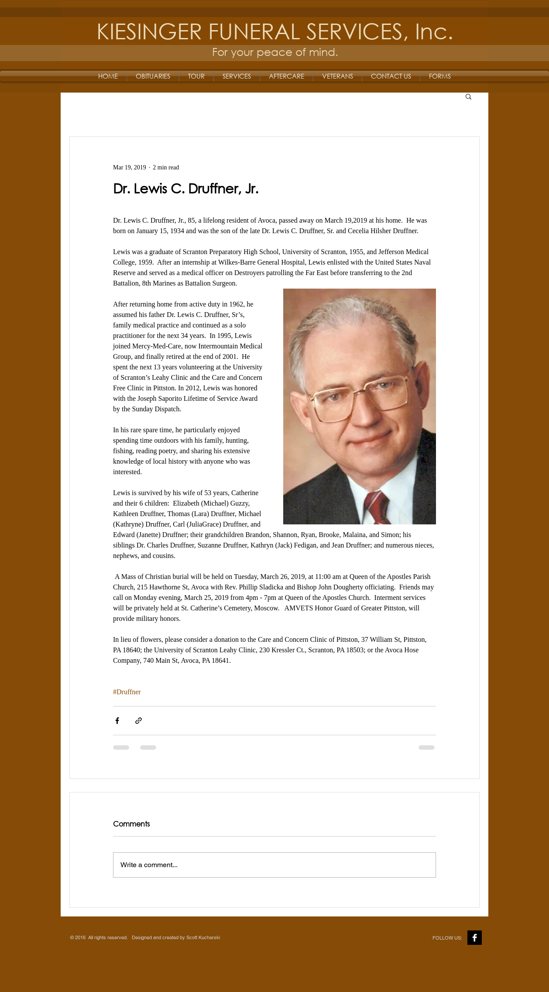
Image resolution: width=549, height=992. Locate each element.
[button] (468, 96)
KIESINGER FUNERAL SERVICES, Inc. (274, 30)
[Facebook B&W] (474, 937)
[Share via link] (138, 720)
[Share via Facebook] (117, 720)
